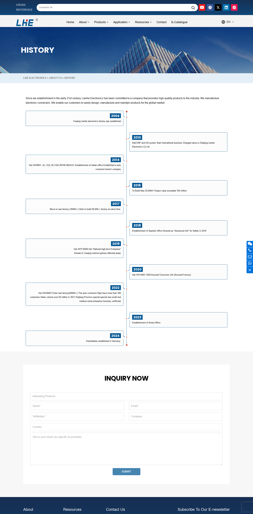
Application (121, 22)
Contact (162, 22)
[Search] (193, 8)
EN (230, 22)
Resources (143, 22)
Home (70, 22)
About (84, 22)
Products (101, 22)
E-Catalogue (179, 22)
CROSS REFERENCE (24, 7)
